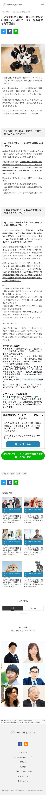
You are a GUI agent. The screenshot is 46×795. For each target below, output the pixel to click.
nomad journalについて (23, 757)
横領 (12, 474)
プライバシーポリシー (23, 771)
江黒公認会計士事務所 (30, 380)
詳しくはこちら (23, 444)
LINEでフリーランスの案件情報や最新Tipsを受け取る (23, 455)
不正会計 (5, 474)
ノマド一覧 (23, 752)
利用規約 (23, 767)
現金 (18, 474)
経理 (24, 474)
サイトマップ (23, 776)
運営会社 (23, 762)
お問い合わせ (23, 781)
